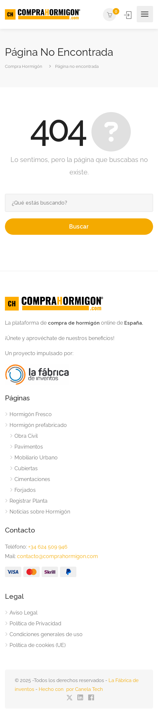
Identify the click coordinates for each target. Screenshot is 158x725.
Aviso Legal (23, 613)
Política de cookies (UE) (38, 645)
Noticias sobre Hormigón (40, 512)
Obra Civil (26, 436)
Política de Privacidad (35, 623)
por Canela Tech (84, 689)
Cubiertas (26, 468)
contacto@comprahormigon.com (57, 556)
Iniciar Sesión (128, 15)
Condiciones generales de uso (46, 634)
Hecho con (52, 689)
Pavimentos (28, 447)
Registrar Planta (29, 501)
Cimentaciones (32, 479)
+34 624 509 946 (48, 547)
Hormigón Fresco (31, 414)
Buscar (79, 226)
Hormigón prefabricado (38, 425)
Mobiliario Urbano (36, 457)
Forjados (25, 490)
